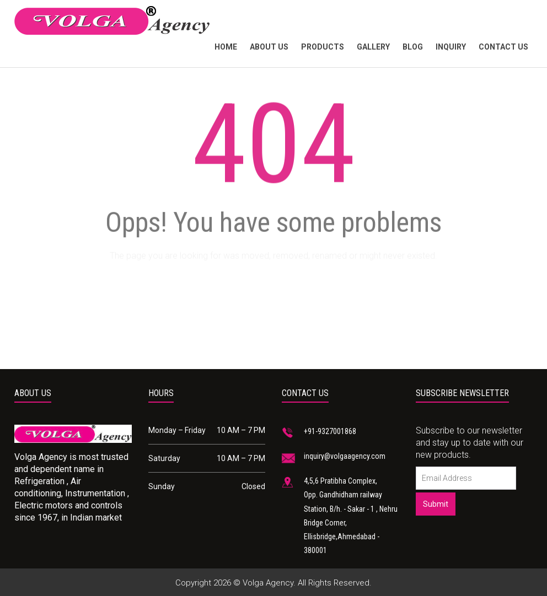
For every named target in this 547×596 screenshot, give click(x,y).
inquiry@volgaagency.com (344, 456)
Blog (413, 46)
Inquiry (451, 46)
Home (225, 46)
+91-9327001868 (330, 431)
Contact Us (503, 46)
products (322, 46)
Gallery (373, 46)
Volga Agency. (269, 583)
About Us (269, 46)
